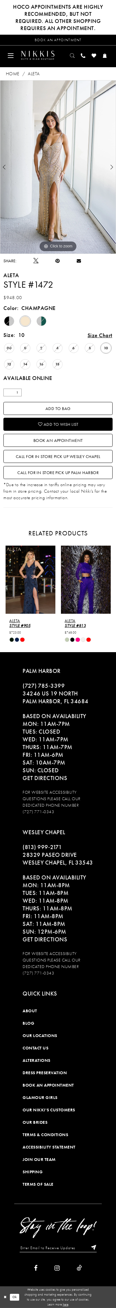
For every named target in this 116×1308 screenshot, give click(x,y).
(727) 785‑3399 (44, 686)
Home (12, 74)
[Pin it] (57, 261)
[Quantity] (12, 392)
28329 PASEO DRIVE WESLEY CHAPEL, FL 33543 (58, 858)
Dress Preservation (45, 1072)
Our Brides (35, 1122)
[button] (11, 55)
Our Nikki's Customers (49, 1110)
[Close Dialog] (5, 1297)
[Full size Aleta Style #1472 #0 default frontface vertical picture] (58, 167)
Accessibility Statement (49, 1147)
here (65, 1304)
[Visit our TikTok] (79, 1268)
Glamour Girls (40, 1097)
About (30, 1011)
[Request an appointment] (58, 40)
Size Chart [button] (100, 335)
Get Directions (45, 778)
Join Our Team (39, 1159)
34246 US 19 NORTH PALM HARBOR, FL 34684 (55, 697)
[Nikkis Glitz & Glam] (37, 55)
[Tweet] (35, 261)
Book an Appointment (58, 440)
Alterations (36, 1060)
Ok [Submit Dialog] (14, 1297)
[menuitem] (11, 55)
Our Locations (40, 1035)
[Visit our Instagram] (57, 1268)
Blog (28, 1023)
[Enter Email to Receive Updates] (58, 1248)
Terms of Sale (38, 1184)
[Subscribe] (92, 1248)
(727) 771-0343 (38, 811)
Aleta (34, 74)
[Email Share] (79, 260)
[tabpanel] (58, 167)
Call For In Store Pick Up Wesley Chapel (58, 456)
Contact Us (35, 1048)
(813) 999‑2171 (42, 847)
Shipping (33, 1172)
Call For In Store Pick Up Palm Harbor (58, 472)
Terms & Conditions (45, 1134)
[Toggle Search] (72, 55)
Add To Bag (58, 408)
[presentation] (30, 579)
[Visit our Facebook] (35, 1268)
